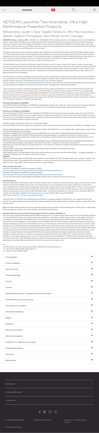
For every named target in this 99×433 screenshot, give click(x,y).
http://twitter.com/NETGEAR (12, 195)
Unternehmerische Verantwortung (19, 299)
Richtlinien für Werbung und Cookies (75, 421)
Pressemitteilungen (13, 275)
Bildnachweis (10, 360)
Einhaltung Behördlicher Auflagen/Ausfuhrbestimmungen (28, 293)
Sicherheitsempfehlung (14, 311)
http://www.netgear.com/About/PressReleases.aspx (39, 60)
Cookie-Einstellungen (13, 427)
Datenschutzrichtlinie (13, 330)
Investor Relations (12, 263)
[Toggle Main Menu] (3, 9)
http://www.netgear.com (35, 193)
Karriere (8, 281)
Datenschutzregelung (14, 336)
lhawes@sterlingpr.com (54, 247)
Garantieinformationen (14, 348)
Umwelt (8, 287)
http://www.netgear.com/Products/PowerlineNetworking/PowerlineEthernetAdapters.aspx (29, 82)
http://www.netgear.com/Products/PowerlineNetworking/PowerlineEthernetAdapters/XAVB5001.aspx (32, 170)
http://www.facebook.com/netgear (33, 195)
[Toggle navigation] (74, 9)
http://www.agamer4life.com (66, 176)
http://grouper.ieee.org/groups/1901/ (77, 135)
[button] (47, 3)
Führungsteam (11, 257)
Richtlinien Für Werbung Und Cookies (20, 342)
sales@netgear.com (31, 249)
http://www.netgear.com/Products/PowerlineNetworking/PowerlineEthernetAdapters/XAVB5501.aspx (32, 174)
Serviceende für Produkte (15, 305)
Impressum (9, 354)
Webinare (9, 324)
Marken (8, 318)
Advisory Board (11, 269)
